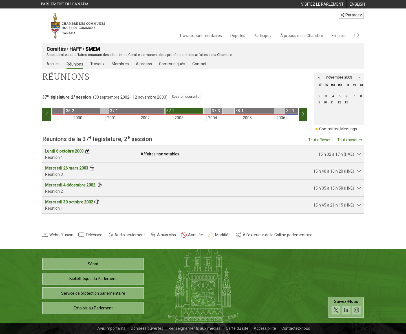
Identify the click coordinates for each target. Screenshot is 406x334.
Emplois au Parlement (93, 308)
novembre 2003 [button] (339, 77)
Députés (237, 35)
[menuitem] (322, 4)
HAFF (75, 49)
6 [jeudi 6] (347, 96)
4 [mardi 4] (333, 96)
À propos (144, 64)
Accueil (53, 64)
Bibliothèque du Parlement (93, 278)
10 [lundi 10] (325, 102)
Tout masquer (349, 140)
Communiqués (172, 64)
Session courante (185, 97)
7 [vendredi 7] (354, 96)
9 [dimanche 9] (319, 102)
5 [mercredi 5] (340, 96)
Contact (199, 64)
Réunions (75, 64)
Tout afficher (319, 140)
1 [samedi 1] (361, 90)
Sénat (93, 264)
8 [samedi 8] (361, 96)
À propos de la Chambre (301, 35)
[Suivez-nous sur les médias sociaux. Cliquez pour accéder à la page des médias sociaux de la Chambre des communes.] (346, 307)
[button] (318, 77)
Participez (263, 35)
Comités (56, 49)
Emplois (339, 35)
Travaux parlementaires (200, 35)
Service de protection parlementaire (93, 293)
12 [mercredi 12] (339, 102)
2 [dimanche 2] (319, 96)
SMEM (92, 49)
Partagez (351, 15)
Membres (120, 64)
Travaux (97, 64)
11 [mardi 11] (332, 102)
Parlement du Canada (65, 4)
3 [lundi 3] (326, 96)
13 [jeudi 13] (346, 102)
